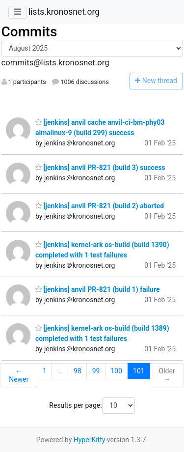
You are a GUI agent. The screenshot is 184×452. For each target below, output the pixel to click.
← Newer (18, 375)
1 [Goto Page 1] (45, 371)
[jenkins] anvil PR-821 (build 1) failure (97, 289)
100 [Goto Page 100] (116, 371)
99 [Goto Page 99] (96, 371)
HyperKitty (89, 440)
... (60, 371)
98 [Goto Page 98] (77, 371)
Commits (29, 32)
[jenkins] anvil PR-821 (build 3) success (100, 167)
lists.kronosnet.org (64, 12)
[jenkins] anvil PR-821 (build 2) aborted (99, 206)
